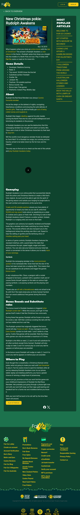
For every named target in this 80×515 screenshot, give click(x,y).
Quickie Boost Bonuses (27, 462)
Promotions (26, 445)
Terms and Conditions (64, 449)
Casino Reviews (10, 461)
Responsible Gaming (67, 453)
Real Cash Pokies (29, 482)
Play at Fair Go (13, 403)
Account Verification (11, 451)
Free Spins (26, 455)
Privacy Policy (65, 457)
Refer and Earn (9, 457)
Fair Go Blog (8, 464)
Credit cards (45, 456)
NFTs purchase (46, 473)
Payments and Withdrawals (46, 445)
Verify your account (48, 469)
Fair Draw (26, 452)
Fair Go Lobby (9, 444)
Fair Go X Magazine (11, 468)
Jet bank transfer (47, 463)
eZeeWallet (45, 459)
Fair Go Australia (10, 471)
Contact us (64, 460)
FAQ (61, 445)
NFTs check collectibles (45, 477)
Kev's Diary (8, 454)
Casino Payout (27, 478)
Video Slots (26, 475)
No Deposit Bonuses (30, 458)
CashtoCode (45, 466)
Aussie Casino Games (27, 467)
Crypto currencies (47, 449)
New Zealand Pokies (30, 472)
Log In (62, 4)
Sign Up (73, 4)
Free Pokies (26, 485)
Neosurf (44, 452)
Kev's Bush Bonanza (30, 448)
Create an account (10, 447)
